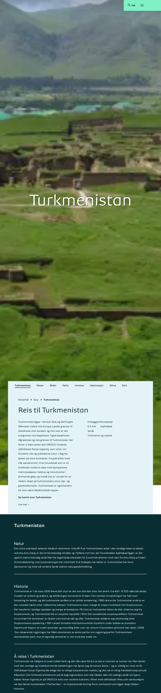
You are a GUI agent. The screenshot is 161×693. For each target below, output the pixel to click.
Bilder (53, 385)
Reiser (40, 385)
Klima (113, 385)
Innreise (79, 385)
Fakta (65, 385)
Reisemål (23, 399)
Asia (35, 399)
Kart (124, 385)
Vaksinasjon (96, 385)
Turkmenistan (23, 385)
